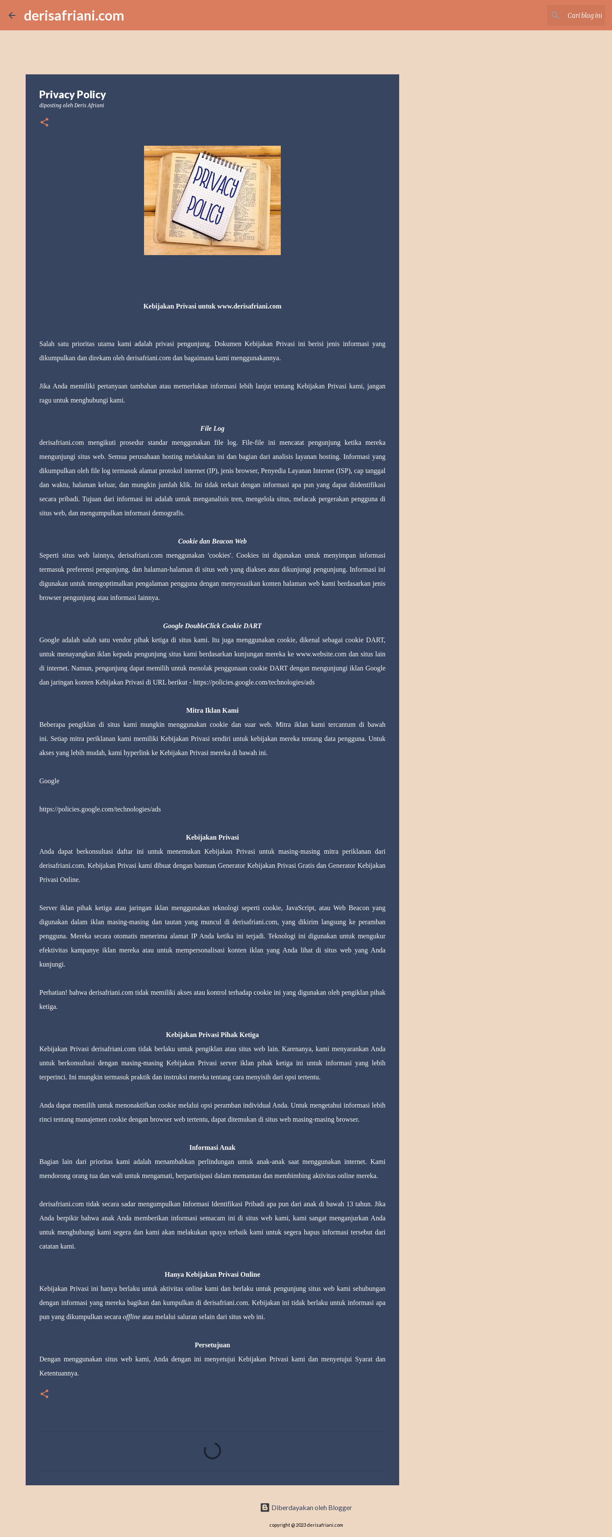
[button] (44, 123)
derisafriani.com (74, 15)
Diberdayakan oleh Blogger (306, 1507)
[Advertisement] (442, 369)
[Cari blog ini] (560, 15)
